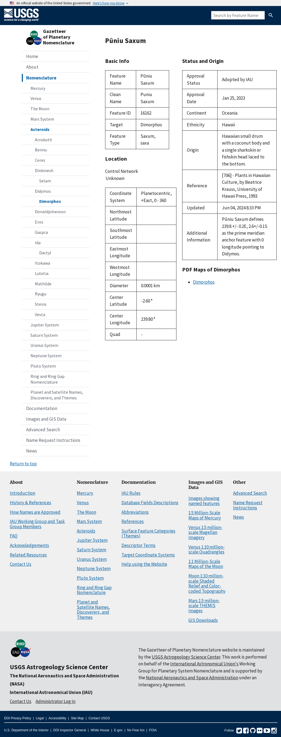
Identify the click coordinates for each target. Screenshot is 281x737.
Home (32, 56)
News (31, 451)
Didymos (43, 191)
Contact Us (20, 564)
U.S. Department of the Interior (26, 730)
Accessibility (57, 718)
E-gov (118, 730)
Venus (35, 98)
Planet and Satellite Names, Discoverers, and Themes (56, 394)
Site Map (77, 718)
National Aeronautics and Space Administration (192, 678)
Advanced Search (43, 430)
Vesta (40, 314)
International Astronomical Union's (204, 664)
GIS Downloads (203, 620)
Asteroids (40, 129)
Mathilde (43, 283)
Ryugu (40, 293)
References (132, 521)
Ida (38, 242)
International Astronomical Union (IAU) (51, 692)
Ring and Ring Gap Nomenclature (47, 379)
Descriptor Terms (138, 545)
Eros (39, 222)
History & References (30, 503)
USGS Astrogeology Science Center (59, 667)
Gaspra (41, 232)
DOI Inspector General (69, 730)
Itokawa (42, 263)
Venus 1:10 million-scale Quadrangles (206, 549)
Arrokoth (43, 139)
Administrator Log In (55, 701)
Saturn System (44, 335)
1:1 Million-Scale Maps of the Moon (205, 564)
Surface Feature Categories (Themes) (148, 533)
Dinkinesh (44, 170)
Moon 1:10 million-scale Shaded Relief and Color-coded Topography (206, 583)
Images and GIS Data (46, 419)
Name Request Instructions (53, 440)
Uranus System (44, 345)
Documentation (41, 408)
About (32, 67)
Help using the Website (144, 564)
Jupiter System (44, 325)
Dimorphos (50, 201)
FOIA (153, 730)
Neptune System (46, 355)
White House (100, 730)
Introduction (22, 493)
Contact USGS (99, 718)
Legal (40, 718)
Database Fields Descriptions (149, 503)
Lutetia (41, 273)
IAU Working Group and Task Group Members (37, 524)
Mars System (42, 119)
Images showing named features (204, 500)
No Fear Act (135, 730)
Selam (45, 181)
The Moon (39, 108)
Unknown (137, 178)
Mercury (37, 88)
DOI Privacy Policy (17, 718)
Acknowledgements (29, 545)
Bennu (41, 149)
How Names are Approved (35, 512)
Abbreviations (135, 512)
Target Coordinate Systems (148, 555)
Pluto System (43, 366)
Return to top (23, 464)
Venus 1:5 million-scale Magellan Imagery (205, 532)
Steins (41, 304)
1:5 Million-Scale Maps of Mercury (204, 515)
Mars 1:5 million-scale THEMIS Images (204, 606)
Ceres (40, 160)
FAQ (13, 536)
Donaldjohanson (50, 211)
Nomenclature (41, 78)
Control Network (121, 171)
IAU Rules (130, 493)
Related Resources (28, 555)
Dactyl (45, 252)
